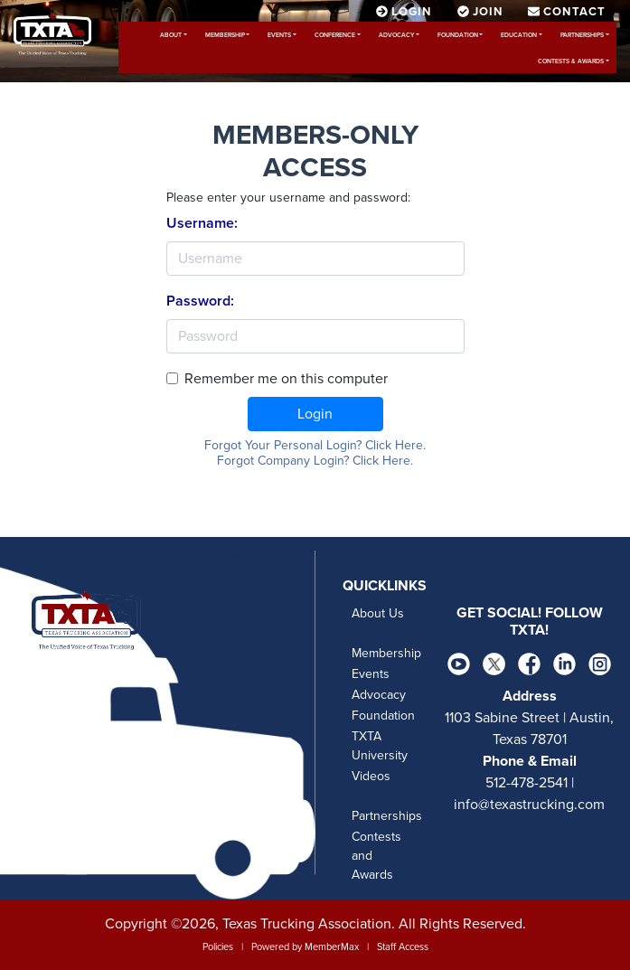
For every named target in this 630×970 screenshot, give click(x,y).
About (171, 35)
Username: (202, 223)
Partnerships (582, 35)
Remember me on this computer (286, 379)
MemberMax (332, 947)
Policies (217, 947)
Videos (371, 776)
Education (519, 35)
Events (279, 35)
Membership (225, 35)
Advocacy (396, 35)
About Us (378, 613)
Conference (335, 35)
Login (315, 414)
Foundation (457, 35)
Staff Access (402, 947)
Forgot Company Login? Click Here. (315, 460)
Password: (200, 301)
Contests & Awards (571, 61)
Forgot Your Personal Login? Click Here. (315, 445)
